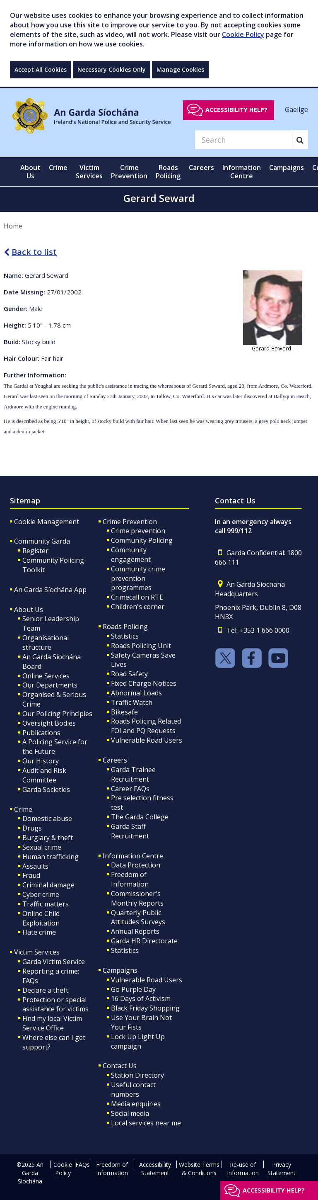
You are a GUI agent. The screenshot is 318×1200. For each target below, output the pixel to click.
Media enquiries (136, 1103)
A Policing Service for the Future (54, 746)
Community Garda (42, 541)
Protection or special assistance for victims (55, 1004)
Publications (41, 732)
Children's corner (137, 606)
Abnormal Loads (136, 692)
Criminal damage (48, 884)
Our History (40, 760)
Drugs (32, 828)
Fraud (31, 875)
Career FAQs (130, 788)
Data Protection (135, 865)
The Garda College (140, 816)
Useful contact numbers (133, 1089)
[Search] (243, 139)
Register (35, 550)
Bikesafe (124, 712)
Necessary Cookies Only (111, 69)
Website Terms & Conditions (199, 1169)
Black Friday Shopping (145, 1008)
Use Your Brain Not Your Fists (141, 1022)
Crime (23, 809)
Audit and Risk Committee (44, 775)
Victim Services (37, 952)
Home (13, 226)
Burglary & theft (47, 837)
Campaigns (120, 970)
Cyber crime (40, 894)
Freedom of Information (130, 879)
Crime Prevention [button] (129, 171)
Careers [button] (201, 167)
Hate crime (39, 932)
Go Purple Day (133, 989)
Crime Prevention (130, 521)
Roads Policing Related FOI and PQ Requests (146, 726)
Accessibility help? (236, 110)
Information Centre (133, 855)
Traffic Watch (131, 702)
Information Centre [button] (241, 171)
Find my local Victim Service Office (52, 1023)
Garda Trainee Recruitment (133, 774)
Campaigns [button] (286, 167)
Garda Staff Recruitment (130, 831)
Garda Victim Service (53, 961)
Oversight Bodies (49, 723)
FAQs (82, 1164)
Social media (130, 1113)
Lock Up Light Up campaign (138, 1041)
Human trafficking (50, 856)
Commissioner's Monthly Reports (137, 898)
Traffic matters (45, 904)
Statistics (125, 636)
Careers (115, 760)
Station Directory (137, 1075)
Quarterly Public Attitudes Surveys (138, 917)
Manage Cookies (180, 69)
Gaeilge (296, 109)
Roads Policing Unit (141, 645)
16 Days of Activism (141, 998)
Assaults (35, 866)
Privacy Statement (281, 1169)
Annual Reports (135, 931)
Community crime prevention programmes (138, 578)
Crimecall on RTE (137, 597)
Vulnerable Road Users (146, 740)
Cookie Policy (243, 34)
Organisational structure (45, 642)
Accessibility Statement (155, 1169)
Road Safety (129, 673)
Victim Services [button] (89, 171)
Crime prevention (138, 530)
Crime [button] (58, 167)
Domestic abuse (47, 818)
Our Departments (49, 685)
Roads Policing (125, 626)
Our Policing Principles (57, 713)
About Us (28, 609)
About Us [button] (30, 171)
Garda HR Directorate (144, 940)
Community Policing (142, 540)
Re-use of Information (243, 1169)
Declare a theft (45, 990)
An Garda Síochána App (50, 589)
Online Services (46, 675)
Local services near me (146, 1122)
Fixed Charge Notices (143, 683)
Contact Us (120, 1065)
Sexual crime (41, 847)
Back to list (30, 251)
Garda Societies (46, 789)
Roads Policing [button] (168, 171)
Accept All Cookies (40, 69)
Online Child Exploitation (41, 918)
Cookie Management (46, 521)
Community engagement (131, 554)
